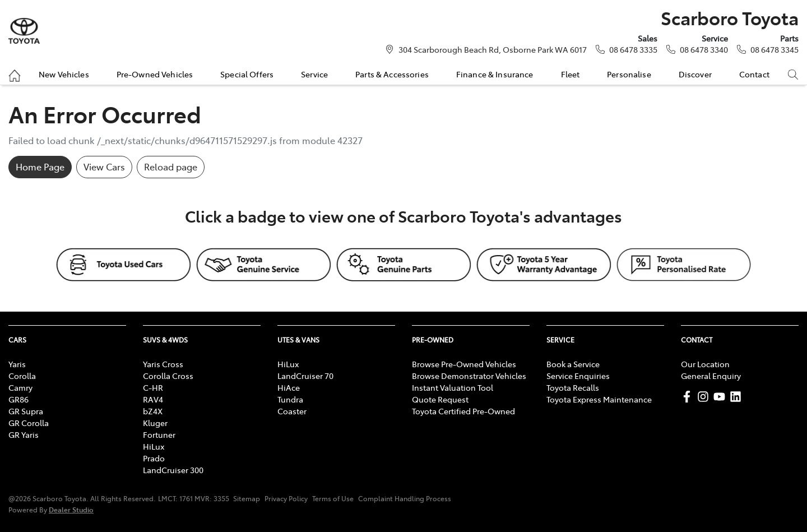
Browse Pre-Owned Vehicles (464, 363)
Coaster (292, 411)
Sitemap (246, 498)
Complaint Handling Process (404, 498)
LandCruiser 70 (305, 375)
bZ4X (153, 411)
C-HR (153, 387)
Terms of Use (333, 498)
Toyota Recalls (572, 387)
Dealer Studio (71, 509)
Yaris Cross (163, 363)
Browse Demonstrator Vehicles (469, 375)
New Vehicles (64, 74)
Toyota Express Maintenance (599, 399)
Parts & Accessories (392, 74)
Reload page (170, 166)
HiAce (288, 387)
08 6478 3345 (774, 49)
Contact (754, 74)
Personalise (629, 74)
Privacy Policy (286, 498)
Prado (154, 458)
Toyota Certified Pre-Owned (463, 411)
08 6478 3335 (633, 49)
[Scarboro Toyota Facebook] (689, 397)
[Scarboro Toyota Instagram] (705, 397)
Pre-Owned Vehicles (155, 74)
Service (314, 74)
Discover (695, 74)
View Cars (104, 166)
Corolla (22, 375)
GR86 (18, 399)
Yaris (17, 363)
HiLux (153, 446)
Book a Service (573, 363)
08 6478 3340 (704, 49)
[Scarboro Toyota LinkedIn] (738, 397)
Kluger (155, 422)
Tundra (290, 399)
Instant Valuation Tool (452, 387)
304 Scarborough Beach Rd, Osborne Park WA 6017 (492, 49)
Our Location (705, 363)
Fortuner (159, 434)
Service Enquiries (578, 375)
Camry (20, 387)
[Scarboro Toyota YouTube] (721, 397)
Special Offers (246, 74)
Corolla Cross (168, 375)
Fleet (570, 74)
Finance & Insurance (495, 74)
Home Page (40, 166)
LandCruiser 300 (173, 469)
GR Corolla (28, 422)
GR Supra (25, 411)
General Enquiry (711, 375)
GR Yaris (23, 434)
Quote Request (440, 399)
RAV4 (153, 399)
